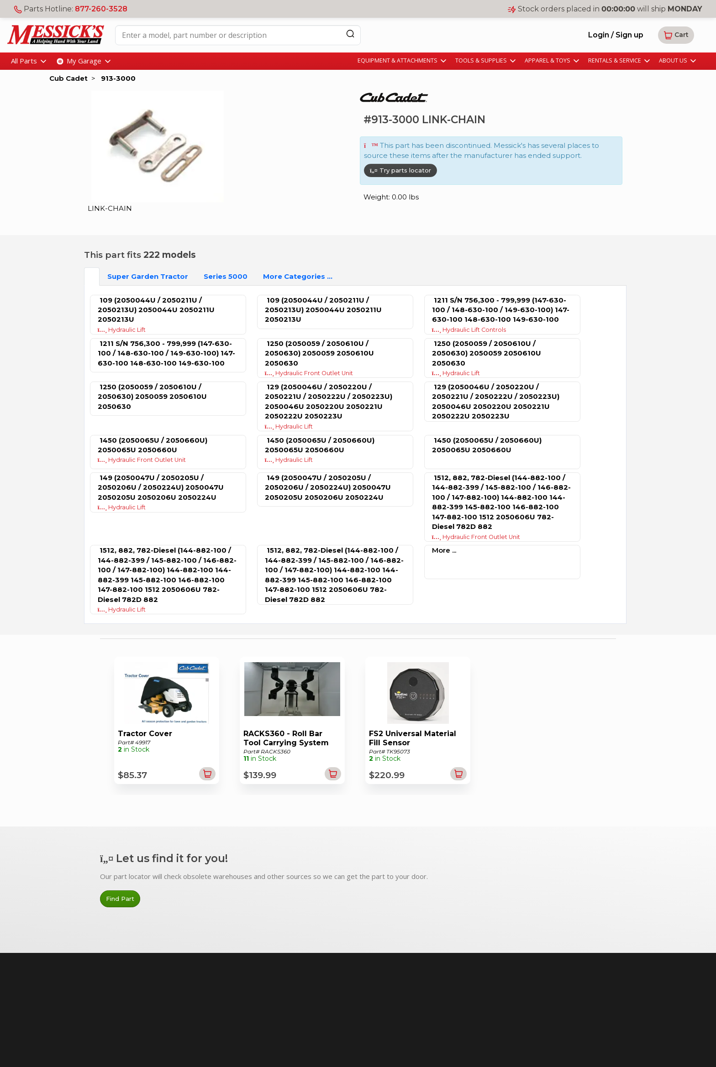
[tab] (92, 276)
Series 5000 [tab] (225, 276)
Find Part (120, 898)
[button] (676, 35)
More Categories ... (297, 276)
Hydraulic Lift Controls (469, 329)
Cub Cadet (68, 78)
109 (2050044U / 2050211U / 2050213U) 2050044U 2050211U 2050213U (156, 310)
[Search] (350, 33)
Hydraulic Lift (122, 329)
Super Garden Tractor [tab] (147, 276)
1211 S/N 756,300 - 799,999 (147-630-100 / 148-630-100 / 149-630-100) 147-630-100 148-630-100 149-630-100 (500, 310)
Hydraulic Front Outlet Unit (309, 373)
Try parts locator (400, 170)
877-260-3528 (101, 9)
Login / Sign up (615, 35)
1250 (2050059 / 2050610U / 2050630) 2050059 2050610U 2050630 (319, 353)
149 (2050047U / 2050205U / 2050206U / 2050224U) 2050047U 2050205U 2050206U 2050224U (161, 487)
